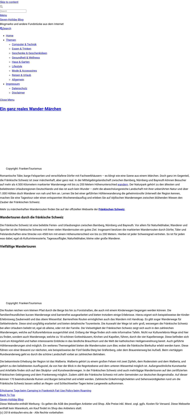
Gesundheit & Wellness (26, 57)
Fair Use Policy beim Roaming (72, 390)
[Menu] (3, 15)
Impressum (13, 84)
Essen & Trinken (21, 48)
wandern (123, 184)
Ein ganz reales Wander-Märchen (30, 108)
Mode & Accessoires (24, 70)
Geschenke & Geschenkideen (29, 53)
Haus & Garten (21, 62)
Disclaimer (18, 92)
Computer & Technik (24, 44)
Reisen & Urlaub (21, 75)
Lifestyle (17, 66)
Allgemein (18, 79)
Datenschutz (19, 88)
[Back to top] (7, 395)
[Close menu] (7, 99)
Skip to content (9, 2)
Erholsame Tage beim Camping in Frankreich (27, 390)
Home (9, 35)
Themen (11, 40)
